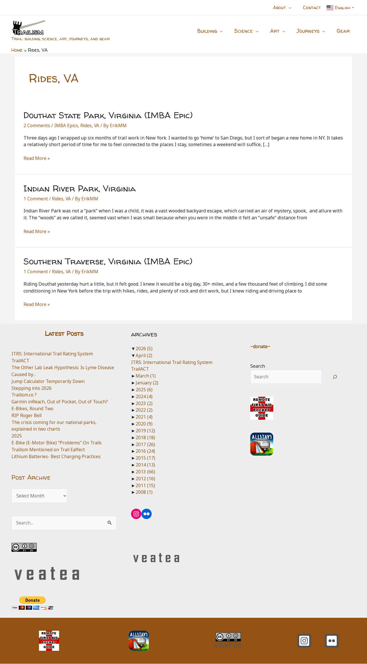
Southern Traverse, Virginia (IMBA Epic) (108, 261)
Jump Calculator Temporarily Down (49, 381)
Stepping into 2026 (31, 388)
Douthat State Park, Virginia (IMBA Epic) (108, 115)
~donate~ (260, 346)
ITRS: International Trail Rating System (53, 354)
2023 (144, 403)
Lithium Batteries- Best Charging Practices (57, 456)
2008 (144, 492)
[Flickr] (331, 641)
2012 (145, 478)
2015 (145, 458)
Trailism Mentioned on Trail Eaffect (49, 449)
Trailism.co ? (24, 395)
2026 (144, 348)
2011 (145, 485)
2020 (144, 424)
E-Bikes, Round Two (32, 408)
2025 (16, 436)
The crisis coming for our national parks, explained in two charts (55, 425)
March (146, 376)
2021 (144, 417)
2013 (145, 472)
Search (257, 366)
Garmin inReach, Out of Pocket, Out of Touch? (60, 401)
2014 (145, 465)
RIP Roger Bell (26, 415)
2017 (145, 444)
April (144, 355)
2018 (145, 437)
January (147, 383)
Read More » (37, 158)
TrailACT (21, 360)
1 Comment (36, 198)
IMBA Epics (66, 125)
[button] (292, 7)
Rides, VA (90, 125)
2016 (145, 451)
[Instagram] (304, 641)
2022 (144, 410)
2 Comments (37, 125)
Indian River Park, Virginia (80, 188)
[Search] (335, 377)
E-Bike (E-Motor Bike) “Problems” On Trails (57, 443)
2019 (145, 430)
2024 (144, 396)
